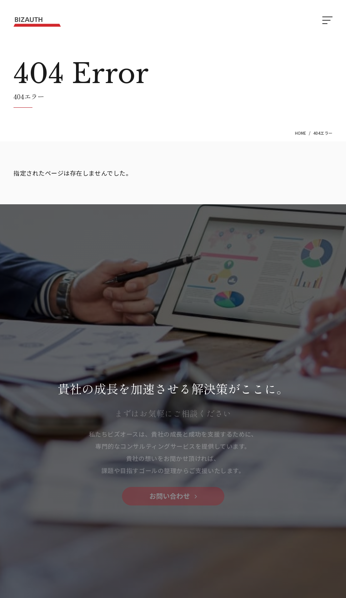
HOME (300, 133)
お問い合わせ (173, 496)
